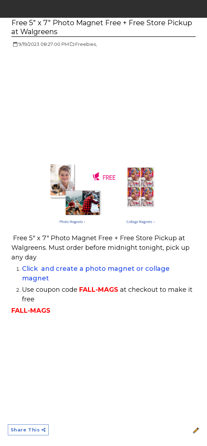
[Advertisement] (71, 105)
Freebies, (86, 44)
